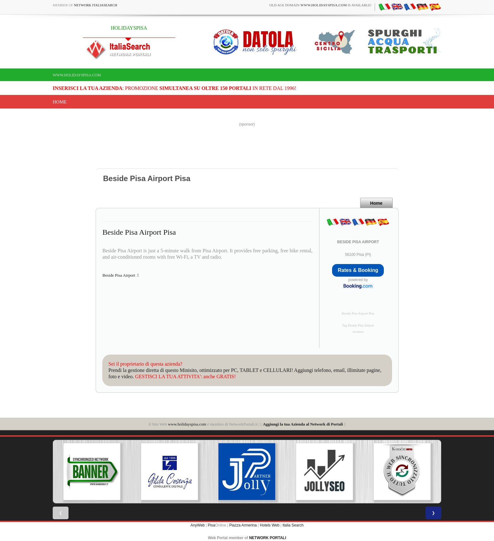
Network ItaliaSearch (95, 5)
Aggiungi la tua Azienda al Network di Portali (303, 424)
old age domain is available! (320, 5)
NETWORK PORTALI (267, 538)
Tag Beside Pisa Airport (358, 325)
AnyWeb (197, 525)
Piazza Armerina (243, 525)
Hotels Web (269, 525)
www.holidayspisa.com (77, 75)
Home (60, 101)
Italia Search (293, 525)
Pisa (211, 525)
